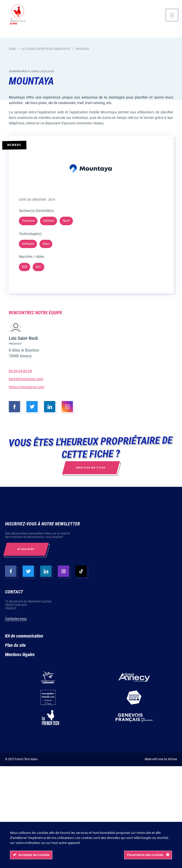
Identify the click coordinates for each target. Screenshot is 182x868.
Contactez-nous (16, 619)
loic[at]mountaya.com (26, 379)
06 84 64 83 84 (20, 371)
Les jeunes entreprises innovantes (45, 49)
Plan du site (15, 645)
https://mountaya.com (26, 387)
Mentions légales (20, 654)
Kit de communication (24, 636)
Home (12, 49)
